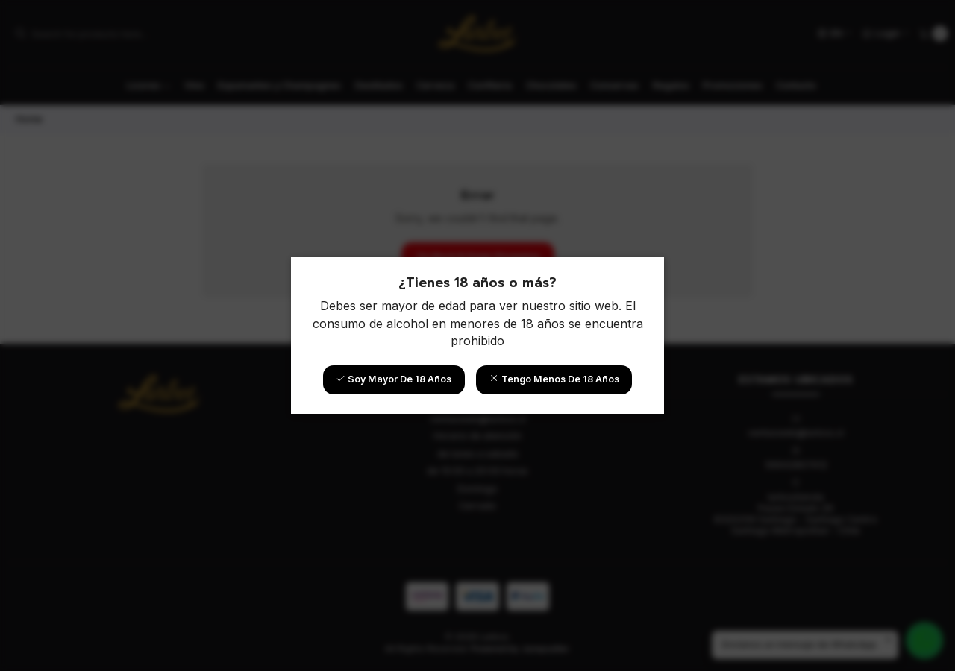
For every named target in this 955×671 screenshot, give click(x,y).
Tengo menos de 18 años (554, 379)
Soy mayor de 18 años (393, 379)
